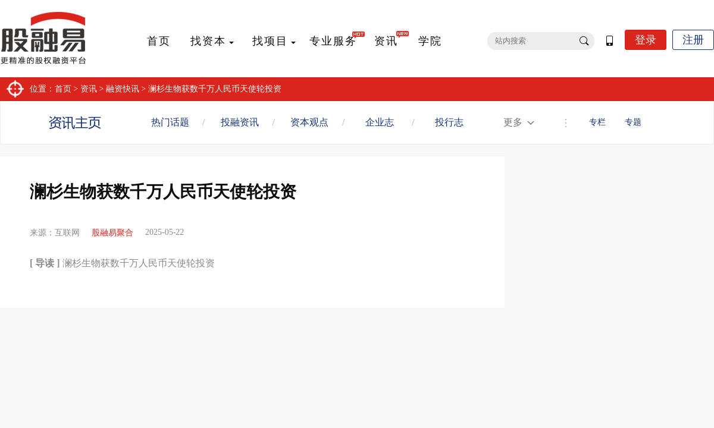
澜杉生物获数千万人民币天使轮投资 (214, 88)
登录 (645, 40)
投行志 (449, 122)
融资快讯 (122, 88)
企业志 (379, 122)
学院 (430, 41)
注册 (693, 40)
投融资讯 (240, 122)
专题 (633, 122)
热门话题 (170, 122)
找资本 (208, 41)
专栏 (597, 122)
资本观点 (309, 122)
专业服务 (333, 41)
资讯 (386, 41)
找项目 (270, 41)
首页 (159, 41)
